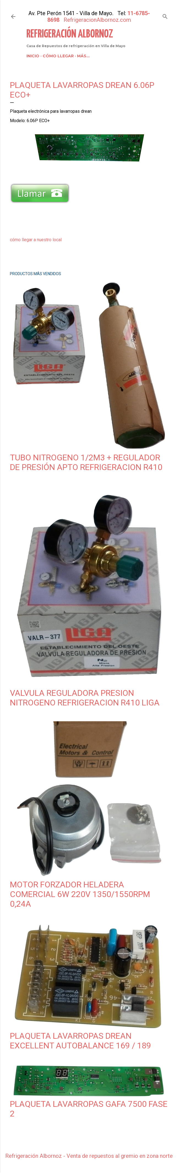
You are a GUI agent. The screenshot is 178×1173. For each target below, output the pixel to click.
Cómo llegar (58, 55)
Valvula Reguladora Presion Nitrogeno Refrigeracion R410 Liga (85, 697)
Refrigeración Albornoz (69, 34)
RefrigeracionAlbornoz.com (97, 20)
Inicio (32, 55)
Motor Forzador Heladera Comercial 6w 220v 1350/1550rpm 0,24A (80, 894)
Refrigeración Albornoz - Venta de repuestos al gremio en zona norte (89, 1156)
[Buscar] (165, 15)
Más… (83, 55)
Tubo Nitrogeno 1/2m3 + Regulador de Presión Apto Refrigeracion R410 (86, 462)
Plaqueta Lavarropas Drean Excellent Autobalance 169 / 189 (80, 1040)
